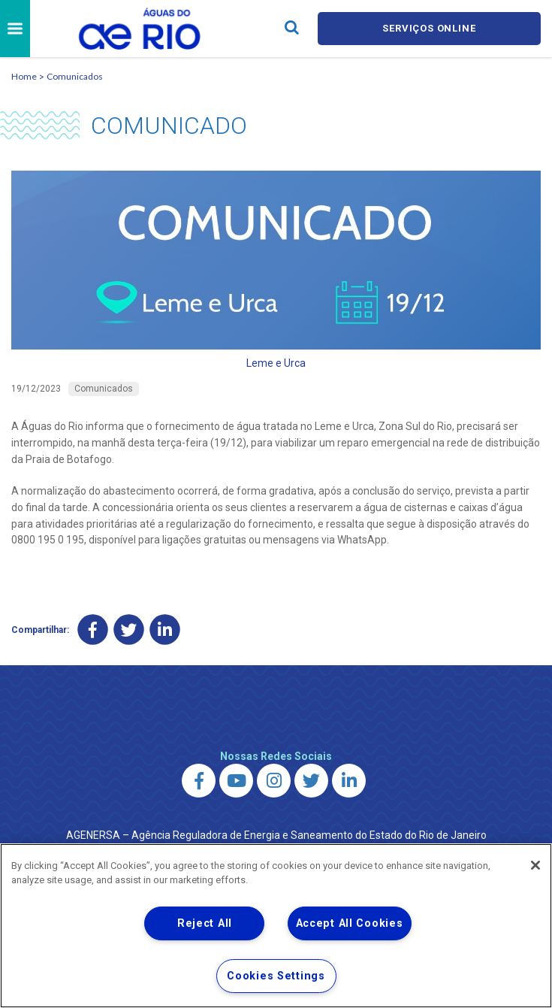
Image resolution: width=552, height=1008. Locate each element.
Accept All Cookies (349, 923)
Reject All (204, 923)
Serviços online (428, 28)
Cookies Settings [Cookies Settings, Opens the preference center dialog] (276, 976)
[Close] (535, 865)
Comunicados (75, 76)
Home (24, 76)
